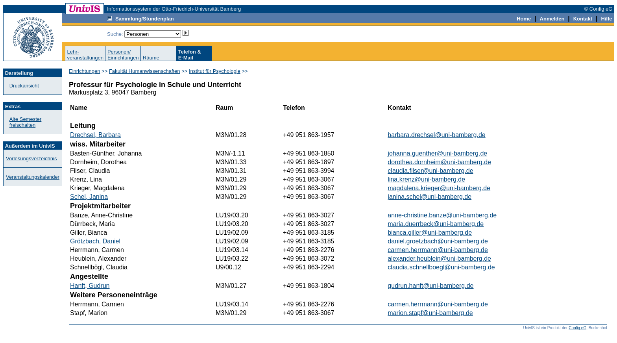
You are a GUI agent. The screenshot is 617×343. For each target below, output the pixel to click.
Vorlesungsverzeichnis (31, 158)
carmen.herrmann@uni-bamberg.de (438, 250)
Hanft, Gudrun (90, 285)
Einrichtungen (84, 71)
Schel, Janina (89, 196)
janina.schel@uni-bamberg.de (429, 196)
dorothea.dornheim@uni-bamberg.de (439, 162)
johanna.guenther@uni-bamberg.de (437, 153)
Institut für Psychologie (214, 71)
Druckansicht (24, 86)
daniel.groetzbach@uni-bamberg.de (438, 241)
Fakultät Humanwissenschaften (144, 71)
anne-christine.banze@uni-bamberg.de (442, 215)
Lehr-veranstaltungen (85, 55)
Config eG (577, 328)
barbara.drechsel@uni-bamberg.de (436, 135)
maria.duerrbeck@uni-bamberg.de (436, 224)
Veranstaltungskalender (32, 177)
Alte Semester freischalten (25, 122)
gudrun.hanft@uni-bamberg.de (430, 285)
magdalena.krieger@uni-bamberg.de (439, 188)
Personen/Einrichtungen (123, 55)
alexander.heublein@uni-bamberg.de (439, 258)
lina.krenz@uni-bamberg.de (426, 179)
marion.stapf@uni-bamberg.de (430, 313)
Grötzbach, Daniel (95, 241)
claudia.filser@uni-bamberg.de (430, 170)
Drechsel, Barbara (95, 135)
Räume (151, 58)
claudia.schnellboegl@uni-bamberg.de (441, 267)
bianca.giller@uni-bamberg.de (430, 232)
